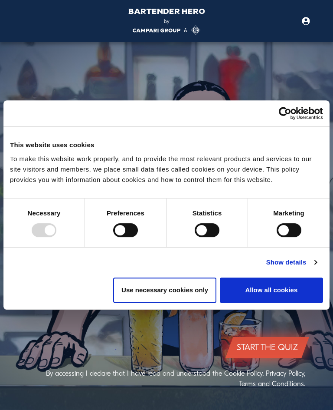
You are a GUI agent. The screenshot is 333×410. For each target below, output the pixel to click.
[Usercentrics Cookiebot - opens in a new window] (285, 113)
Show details (286, 262)
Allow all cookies (271, 290)
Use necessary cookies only (164, 290)
